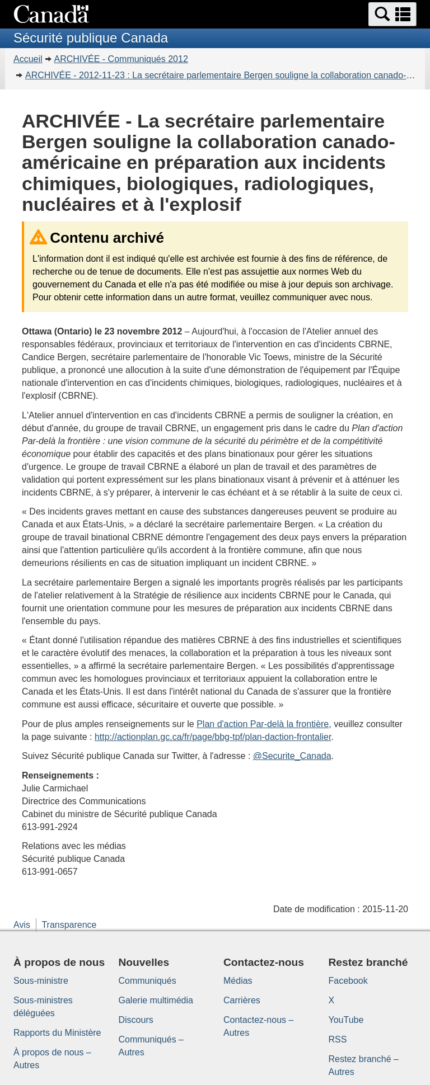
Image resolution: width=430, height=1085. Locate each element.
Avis (21, 925)
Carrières (241, 1000)
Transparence (68, 925)
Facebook (348, 980)
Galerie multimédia (156, 1000)
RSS (338, 1039)
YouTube (346, 1020)
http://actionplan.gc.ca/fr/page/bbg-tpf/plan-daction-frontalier (213, 737)
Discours (136, 1020)
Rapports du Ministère (57, 1032)
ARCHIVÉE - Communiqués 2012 (121, 59)
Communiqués (147, 980)
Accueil (28, 59)
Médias (238, 980)
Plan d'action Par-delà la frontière (263, 724)
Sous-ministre (40, 980)
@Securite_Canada (292, 756)
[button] (392, 14)
